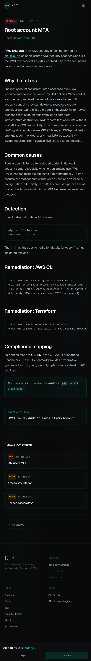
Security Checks (13, 614)
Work (7, 601)
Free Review (11, 626)
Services (9, 595)
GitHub (54, 595)
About (7, 620)
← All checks (16, 524)
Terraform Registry (60, 601)
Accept (67, 655)
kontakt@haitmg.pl (58, 564)
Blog (6, 607)
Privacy (32, 647)
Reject (23, 655)
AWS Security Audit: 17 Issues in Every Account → (43, 418)
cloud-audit (12, 56)
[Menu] (83, 5)
